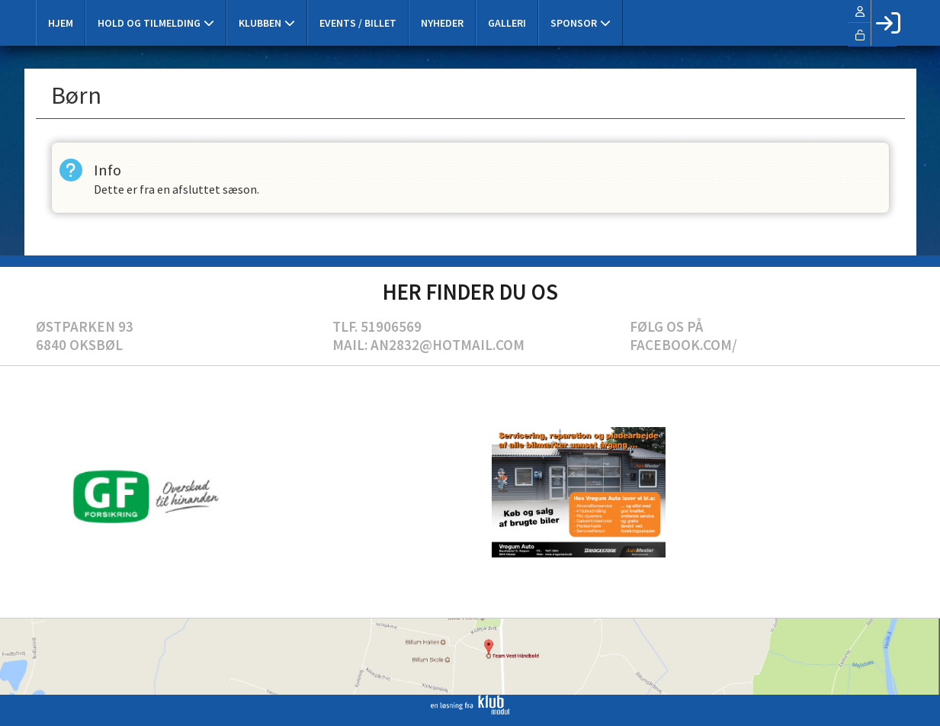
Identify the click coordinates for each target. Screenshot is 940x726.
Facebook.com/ (683, 345)
